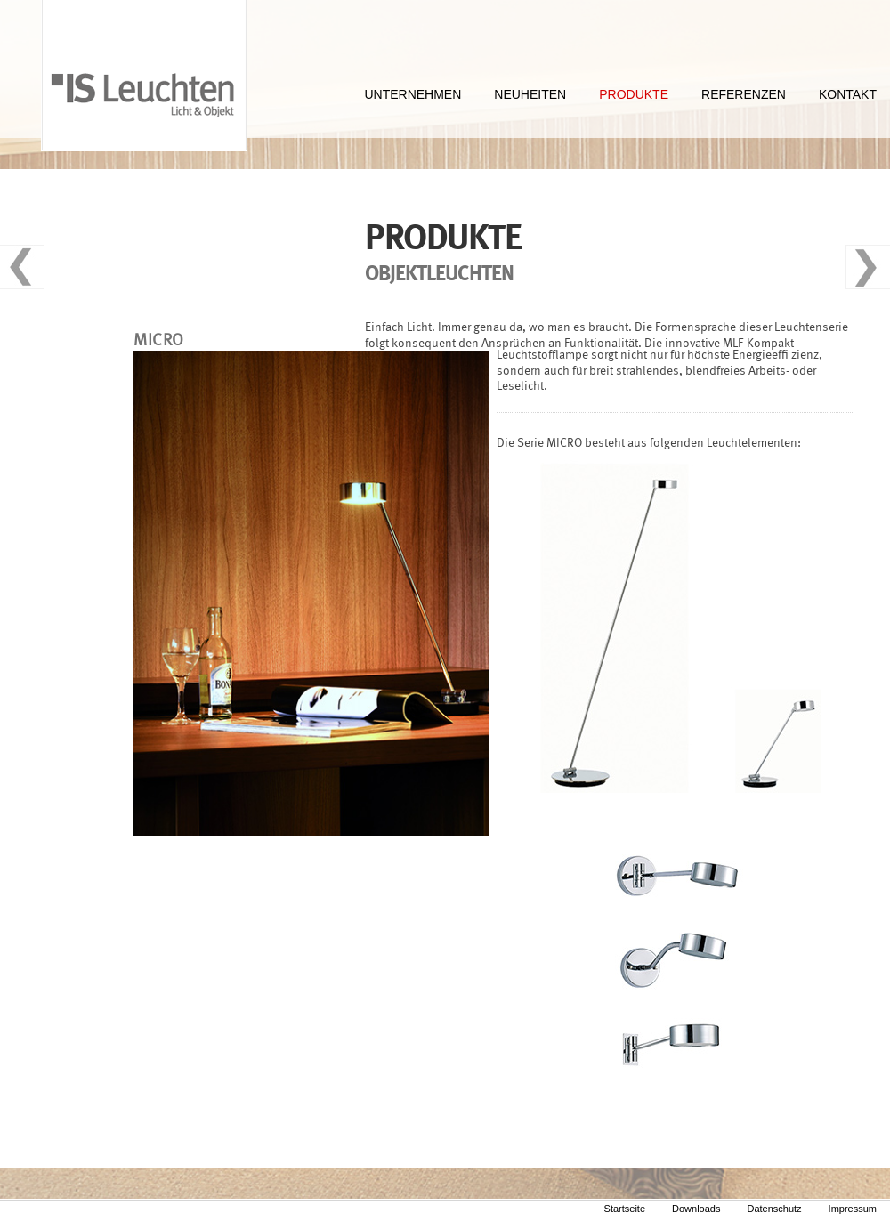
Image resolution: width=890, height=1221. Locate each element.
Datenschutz (774, 1208)
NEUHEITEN (530, 94)
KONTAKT (848, 94)
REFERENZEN (743, 94)
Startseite (624, 1208)
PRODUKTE (633, 94)
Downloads (696, 1208)
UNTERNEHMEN (412, 94)
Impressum (853, 1208)
